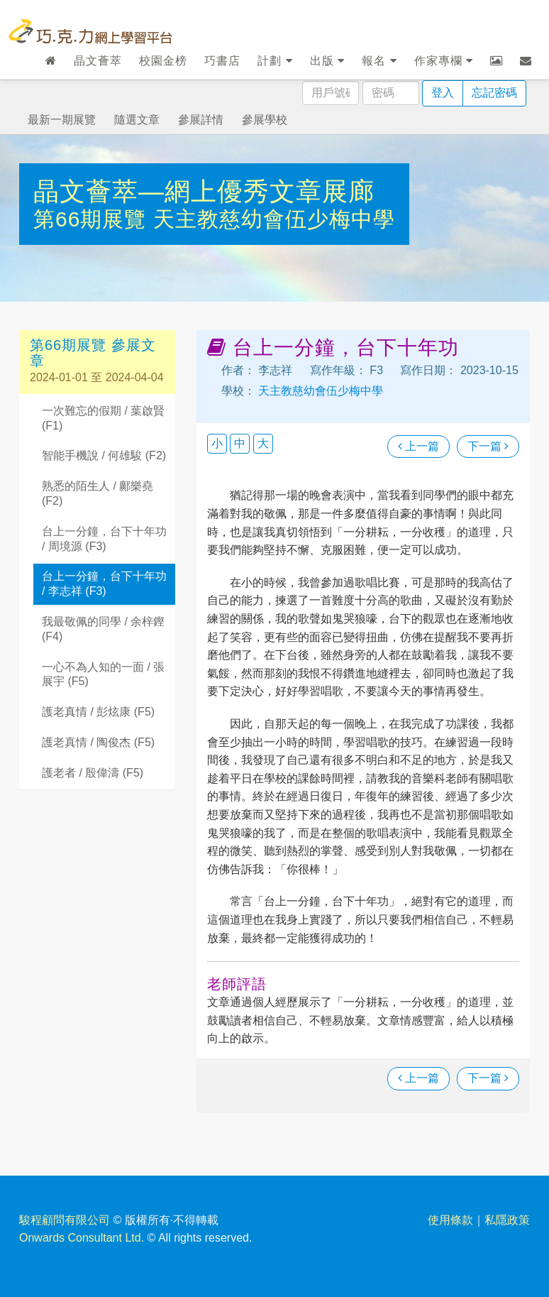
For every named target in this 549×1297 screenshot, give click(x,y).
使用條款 (450, 1220)
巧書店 (222, 61)
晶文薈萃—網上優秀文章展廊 (204, 191)
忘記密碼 (494, 93)
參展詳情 (200, 120)
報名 (379, 61)
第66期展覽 (93, 219)
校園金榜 (163, 61)
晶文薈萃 (98, 61)
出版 (327, 61)
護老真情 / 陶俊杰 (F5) (98, 742)
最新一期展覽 (62, 120)
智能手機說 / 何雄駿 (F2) (104, 455)
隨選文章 (137, 120)
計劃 (274, 61)
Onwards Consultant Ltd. (81, 1238)
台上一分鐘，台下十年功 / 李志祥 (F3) (104, 583)
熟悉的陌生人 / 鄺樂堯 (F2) (97, 493)
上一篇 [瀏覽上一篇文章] (418, 446)
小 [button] (217, 443)
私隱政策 (507, 1220)
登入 (442, 93)
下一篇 (488, 446)
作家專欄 (443, 61)
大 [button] (263, 443)
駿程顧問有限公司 (64, 1220)
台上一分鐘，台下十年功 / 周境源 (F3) (104, 538)
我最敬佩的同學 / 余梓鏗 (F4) (103, 628)
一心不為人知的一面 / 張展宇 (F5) (103, 674)
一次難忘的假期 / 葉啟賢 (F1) (103, 418)
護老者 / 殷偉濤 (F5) (92, 773)
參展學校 (264, 120)
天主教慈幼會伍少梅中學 (274, 219)
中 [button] (239, 443)
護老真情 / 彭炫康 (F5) (98, 712)
